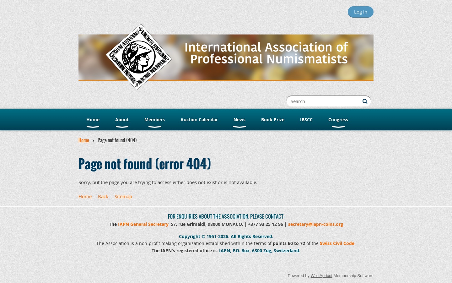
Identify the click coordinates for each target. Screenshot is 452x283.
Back (103, 196)
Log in (360, 11)
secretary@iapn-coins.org (315, 224)
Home (83, 140)
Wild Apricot (321, 275)
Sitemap (123, 196)
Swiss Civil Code (337, 243)
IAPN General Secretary (143, 224)
